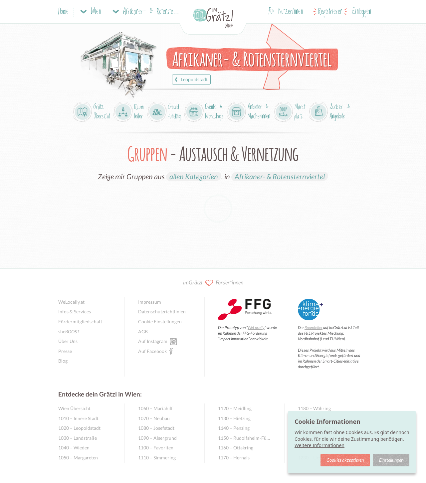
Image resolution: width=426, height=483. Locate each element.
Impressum (149, 302)
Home (63, 12)
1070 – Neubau (154, 418)
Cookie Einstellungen (160, 321)
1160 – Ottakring (235, 447)
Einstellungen (391, 460)
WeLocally (256, 327)
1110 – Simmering (157, 457)
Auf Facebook (152, 351)
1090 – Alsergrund (157, 438)
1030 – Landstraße (77, 438)
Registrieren (330, 12)
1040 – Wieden (74, 447)
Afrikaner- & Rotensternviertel (280, 176)
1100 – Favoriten (155, 447)
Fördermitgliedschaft (80, 321)
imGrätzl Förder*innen (213, 283)
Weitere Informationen (319, 445)
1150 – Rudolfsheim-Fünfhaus (244, 438)
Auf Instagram (152, 341)
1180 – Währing (314, 408)
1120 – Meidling (235, 408)
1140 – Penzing (234, 428)
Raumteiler (313, 327)
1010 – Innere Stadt (78, 418)
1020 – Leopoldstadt (79, 428)
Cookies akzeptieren (345, 460)
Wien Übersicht (74, 408)
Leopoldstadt (190, 79)
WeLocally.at (71, 302)
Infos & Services (74, 311)
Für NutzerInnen (286, 12)
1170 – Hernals (234, 457)
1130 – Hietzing (234, 418)
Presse (65, 351)
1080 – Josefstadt (156, 428)
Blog (63, 361)
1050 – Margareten (78, 457)
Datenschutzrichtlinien (162, 311)
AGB (143, 331)
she (69, 331)
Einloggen (361, 12)
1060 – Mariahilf (155, 408)
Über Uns (68, 341)
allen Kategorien (193, 176)
